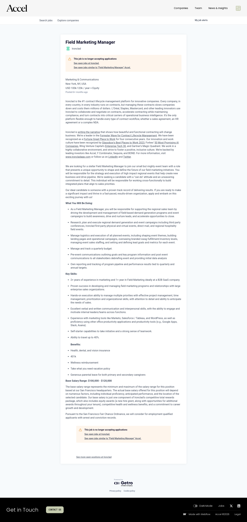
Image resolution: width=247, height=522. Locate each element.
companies (68, 20)
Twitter (127, 156)
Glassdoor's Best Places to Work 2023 (123, 142)
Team (198, 8)
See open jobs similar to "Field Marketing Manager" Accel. (102, 67)
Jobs (221, 505)
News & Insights (218, 8)
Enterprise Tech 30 (115, 146)
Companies (181, 8)
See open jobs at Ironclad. (86, 63)
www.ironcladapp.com (78, 156)
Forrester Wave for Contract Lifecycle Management (128, 135)
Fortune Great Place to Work (99, 139)
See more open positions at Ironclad (94, 457)
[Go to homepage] (16, 8)
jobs (45, 20)
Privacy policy (115, 491)
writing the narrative (89, 132)
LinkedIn (113, 156)
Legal (238, 514)
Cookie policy (129, 491)
